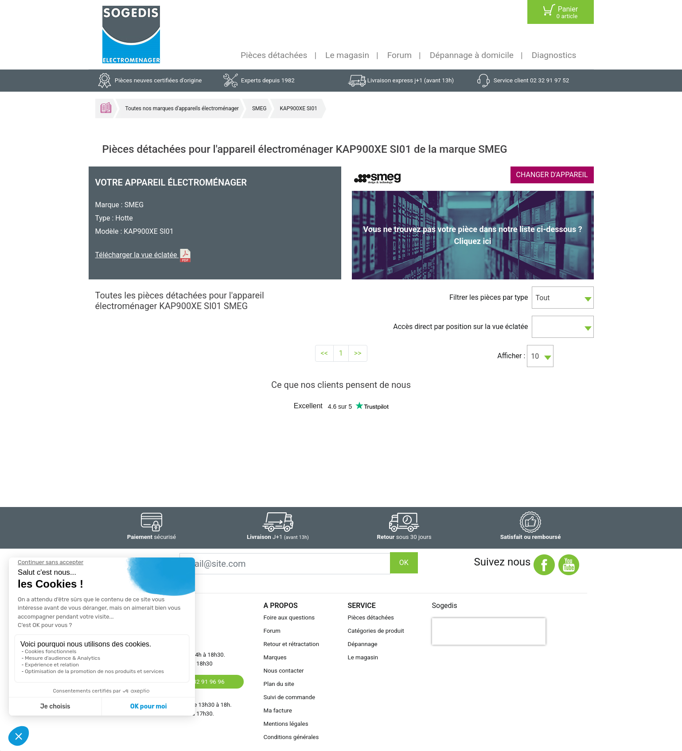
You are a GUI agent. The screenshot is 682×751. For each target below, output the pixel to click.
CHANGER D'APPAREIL (552, 174)
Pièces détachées (274, 55)
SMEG (259, 108)
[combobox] (563, 297)
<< (324, 353)
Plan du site (279, 684)
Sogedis (444, 605)
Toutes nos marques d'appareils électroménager (182, 108)
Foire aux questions (289, 617)
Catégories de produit (376, 630)
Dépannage (363, 644)
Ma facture (278, 710)
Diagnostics (554, 55)
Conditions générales (291, 737)
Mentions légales (286, 723)
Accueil (106, 107)
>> (358, 353)
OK (404, 562)
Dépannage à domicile (472, 55)
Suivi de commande (290, 697)
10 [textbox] (535, 356)
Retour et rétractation (292, 644)
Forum (399, 55)
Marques (275, 657)
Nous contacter (284, 670)
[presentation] (489, 631)
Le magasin (347, 55)
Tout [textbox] (543, 298)
